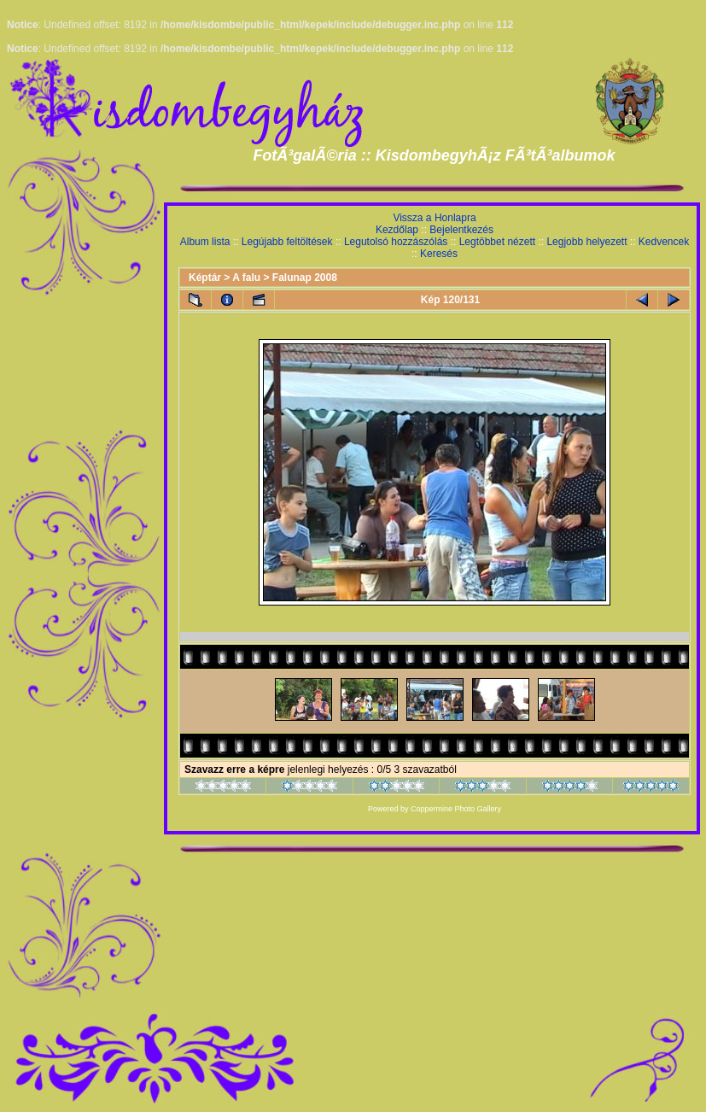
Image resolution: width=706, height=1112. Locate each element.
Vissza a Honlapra (434, 218)
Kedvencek (664, 242)
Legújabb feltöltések (287, 242)
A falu (246, 278)
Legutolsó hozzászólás (395, 242)
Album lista (205, 242)
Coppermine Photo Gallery (456, 809)
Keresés (439, 254)
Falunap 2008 (304, 278)
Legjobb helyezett (586, 242)
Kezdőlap (397, 230)
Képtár (205, 278)
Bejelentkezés (461, 230)
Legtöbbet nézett (497, 242)
